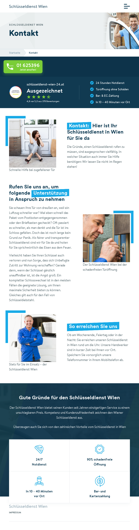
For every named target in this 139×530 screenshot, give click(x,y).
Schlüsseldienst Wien (28, 6)
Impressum (15, 512)
